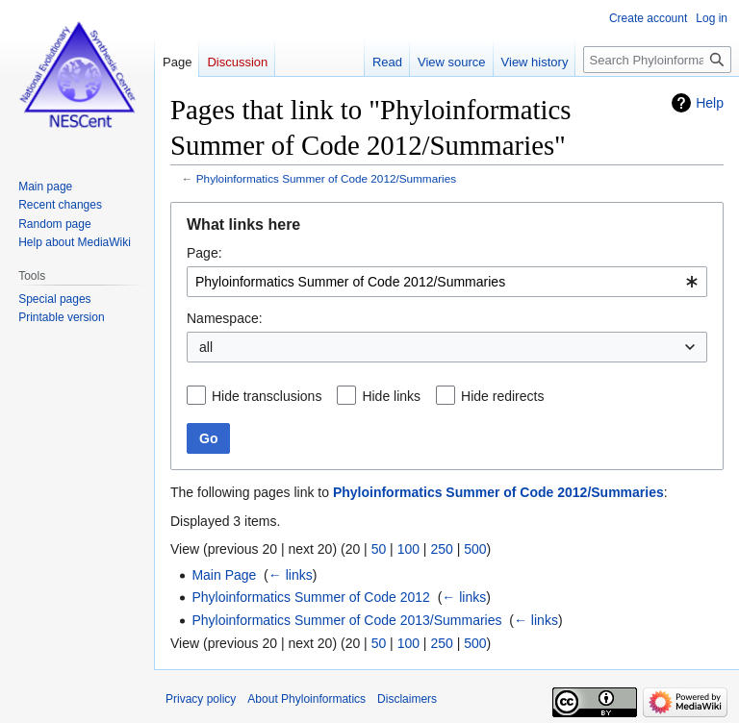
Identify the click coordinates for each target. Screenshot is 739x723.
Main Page (223, 575)
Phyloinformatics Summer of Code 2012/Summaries (326, 178)
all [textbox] (206, 347)
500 (475, 549)
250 (441, 549)
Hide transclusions (266, 396)
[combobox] (447, 281)
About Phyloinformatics (306, 699)
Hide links (391, 396)
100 (408, 549)
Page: (204, 253)
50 (379, 549)
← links (290, 575)
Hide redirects (502, 396)
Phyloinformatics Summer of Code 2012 (310, 597)
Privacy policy (201, 699)
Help (710, 103)
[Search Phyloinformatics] (657, 59)
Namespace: (225, 318)
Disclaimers (407, 699)
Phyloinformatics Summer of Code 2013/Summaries (346, 620)
